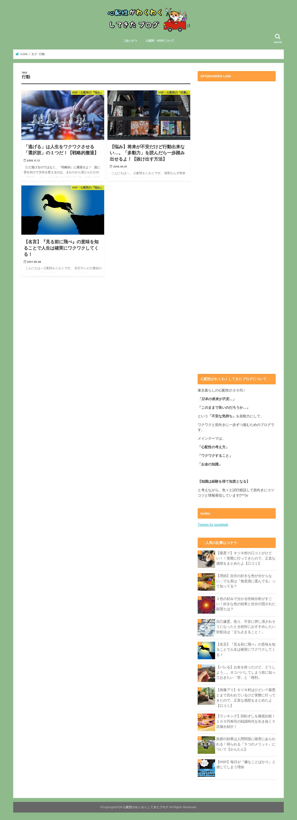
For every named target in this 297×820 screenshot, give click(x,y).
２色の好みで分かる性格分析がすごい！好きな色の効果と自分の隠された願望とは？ (245, 604)
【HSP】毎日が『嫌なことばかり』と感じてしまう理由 (246, 764)
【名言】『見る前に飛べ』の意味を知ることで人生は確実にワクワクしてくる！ (245, 649)
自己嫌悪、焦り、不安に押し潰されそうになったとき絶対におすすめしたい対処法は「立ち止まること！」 (245, 627)
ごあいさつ (130, 40)
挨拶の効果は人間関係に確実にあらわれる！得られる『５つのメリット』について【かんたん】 (245, 744)
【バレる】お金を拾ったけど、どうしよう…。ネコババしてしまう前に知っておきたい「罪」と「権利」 (245, 672)
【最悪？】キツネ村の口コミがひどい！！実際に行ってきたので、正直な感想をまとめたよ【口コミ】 (245, 558)
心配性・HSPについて (160, 40)
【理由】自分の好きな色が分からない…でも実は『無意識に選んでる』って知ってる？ (245, 581)
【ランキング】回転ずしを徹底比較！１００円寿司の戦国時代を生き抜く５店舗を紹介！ (245, 721)
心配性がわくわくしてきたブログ (145, 807)
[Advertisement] (237, 224)
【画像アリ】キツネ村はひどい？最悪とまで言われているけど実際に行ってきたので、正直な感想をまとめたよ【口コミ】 (245, 697)
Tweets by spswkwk (213, 525)
